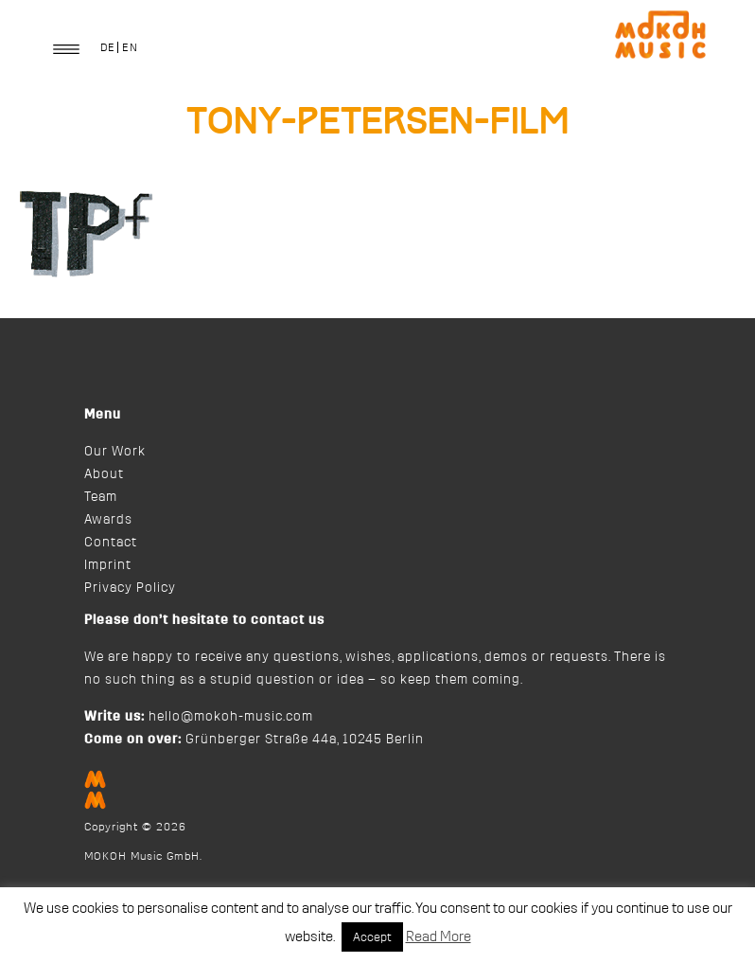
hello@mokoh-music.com (231, 716)
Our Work (115, 451)
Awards (108, 519)
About (104, 474)
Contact (110, 542)
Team (100, 497)
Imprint (108, 565)
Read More (438, 937)
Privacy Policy (130, 588)
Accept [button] (372, 937)
